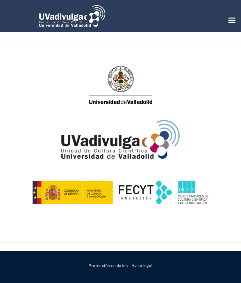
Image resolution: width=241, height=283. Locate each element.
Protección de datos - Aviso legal (120, 265)
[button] (232, 20)
